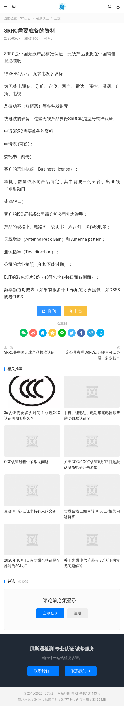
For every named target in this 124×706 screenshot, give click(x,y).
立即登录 (50, 613)
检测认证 (42, 18)
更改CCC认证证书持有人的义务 (30, 511)
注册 (77, 613)
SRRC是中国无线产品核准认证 (29, 352)
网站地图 (63, 693)
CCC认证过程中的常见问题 (26, 462)
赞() (49, 311)
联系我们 (43, 671)
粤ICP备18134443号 (85, 693)
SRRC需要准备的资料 (29, 30)
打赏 (75, 311)
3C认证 (62, 6)
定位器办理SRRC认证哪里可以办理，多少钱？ (93, 355)
